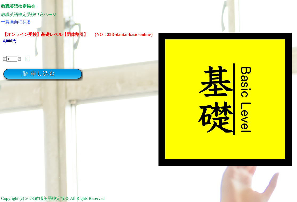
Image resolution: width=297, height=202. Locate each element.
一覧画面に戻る (16, 21)
